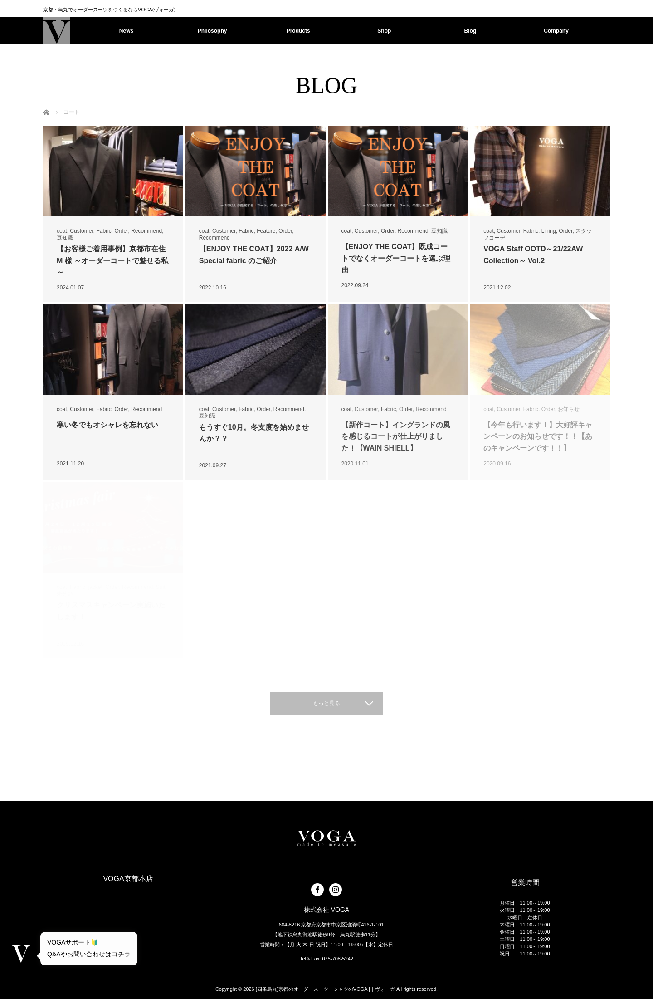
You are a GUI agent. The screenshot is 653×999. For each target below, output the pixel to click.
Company (556, 31)
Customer (81, 231)
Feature (266, 231)
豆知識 (65, 238)
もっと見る (326, 703)
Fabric (103, 231)
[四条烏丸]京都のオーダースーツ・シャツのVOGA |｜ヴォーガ (325, 989)
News (126, 31)
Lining (548, 231)
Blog (470, 31)
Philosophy (212, 31)
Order (121, 231)
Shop (384, 31)
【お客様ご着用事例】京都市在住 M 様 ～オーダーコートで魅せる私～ (112, 260)
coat (62, 231)
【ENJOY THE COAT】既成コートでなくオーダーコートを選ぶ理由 (395, 258)
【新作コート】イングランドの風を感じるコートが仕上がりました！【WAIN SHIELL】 (395, 436)
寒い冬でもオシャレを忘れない (107, 425)
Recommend (146, 231)
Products (298, 31)
